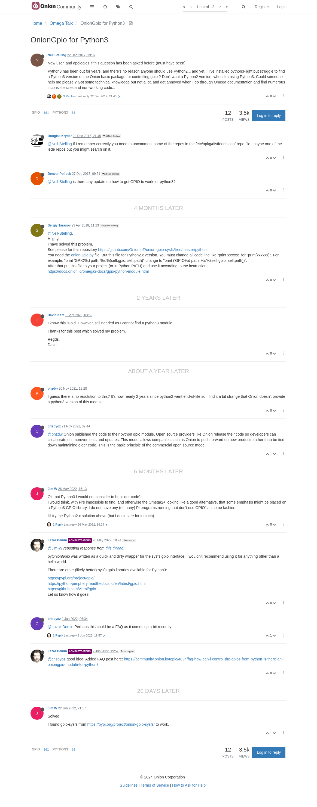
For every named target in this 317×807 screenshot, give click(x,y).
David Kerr (56, 315)
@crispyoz (127, 651)
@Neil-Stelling (60, 144)
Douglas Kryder (60, 136)
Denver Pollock (59, 174)
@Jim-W (55, 548)
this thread (114, 548)
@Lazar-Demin (60, 627)
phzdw (53, 388)
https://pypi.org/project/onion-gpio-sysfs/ (121, 724)
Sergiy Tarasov (59, 225)
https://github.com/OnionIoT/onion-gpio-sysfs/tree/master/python (152, 249)
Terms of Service (155, 785)
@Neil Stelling (111, 136)
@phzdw (55, 434)
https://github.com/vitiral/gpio (72, 589)
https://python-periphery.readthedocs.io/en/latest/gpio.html (96, 583)
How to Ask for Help (189, 785)
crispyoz (54, 426)
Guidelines (129, 785)
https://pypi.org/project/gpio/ (71, 578)
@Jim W (129, 540)
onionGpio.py (82, 255)
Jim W (52, 489)
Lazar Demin (57, 540)
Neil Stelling (57, 55)
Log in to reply (269, 115)
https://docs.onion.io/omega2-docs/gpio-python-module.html (98, 271)
